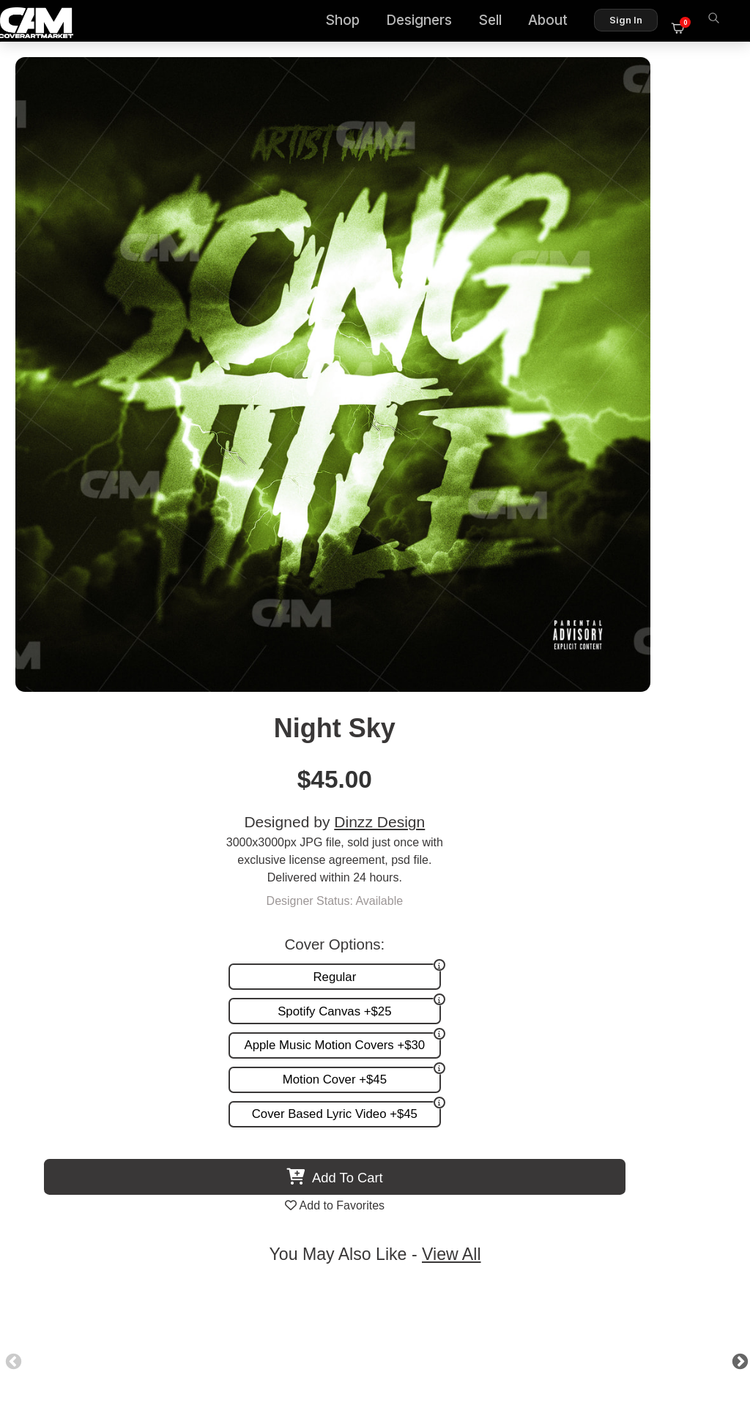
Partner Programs (487, 1142)
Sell (498, 22)
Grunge (137, 771)
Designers (428, 22)
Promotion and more (270, 1127)
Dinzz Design (609, 185)
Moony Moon (454, 771)
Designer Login (323, 1327)
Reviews (510, 1111)
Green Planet (612, 771)
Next (701, 700)
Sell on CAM (500, 1127)
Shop (351, 22)
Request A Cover (261, 1111)
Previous (48, 700)
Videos (235, 1142)
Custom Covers (257, 1096)
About (556, 22)
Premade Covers (261, 1081)
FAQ (521, 1096)
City (296, 771)
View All (459, 593)
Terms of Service (421, 1327)
